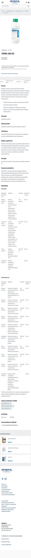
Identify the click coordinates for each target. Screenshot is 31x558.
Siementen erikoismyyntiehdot (8, 508)
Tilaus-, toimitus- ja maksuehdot (8, 504)
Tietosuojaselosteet (6, 489)
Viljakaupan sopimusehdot (7, 509)
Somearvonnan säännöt (6, 493)
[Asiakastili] (27, 2)
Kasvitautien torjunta (19, 11)
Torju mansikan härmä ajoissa (10, 425)
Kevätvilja (26, 11)
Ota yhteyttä (4, 487)
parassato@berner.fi (6, 530)
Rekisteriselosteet (5, 541)
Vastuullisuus (4, 486)
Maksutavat (4, 506)
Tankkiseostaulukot (5, 511)
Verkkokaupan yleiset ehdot (7, 502)
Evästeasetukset (5, 491)
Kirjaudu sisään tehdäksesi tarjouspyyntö (9, 73)
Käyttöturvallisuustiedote (7, 406)
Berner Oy (3, 484)
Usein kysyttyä (4, 501)
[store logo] (14, 2)
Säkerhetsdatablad (5, 408)
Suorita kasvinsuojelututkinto (8, 494)
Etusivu (3, 11)
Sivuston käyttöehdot (6, 544)
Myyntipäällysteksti (5, 403)
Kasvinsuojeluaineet (9, 11)
